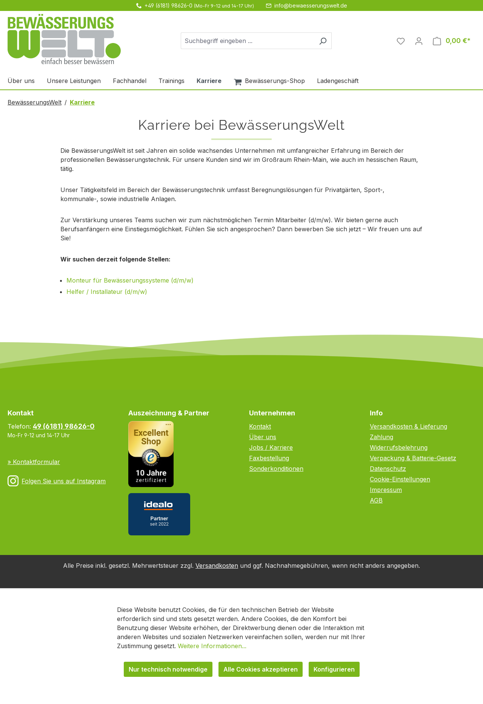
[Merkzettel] (401, 40)
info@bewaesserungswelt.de (310, 5)
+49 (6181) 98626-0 (168, 5)
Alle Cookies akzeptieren (260, 669)
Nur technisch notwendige (168, 669)
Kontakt (260, 426)
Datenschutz (388, 468)
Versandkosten (216, 565)
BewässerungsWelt (35, 102)
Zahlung (381, 437)
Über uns (262, 437)
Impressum (386, 489)
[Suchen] (323, 40)
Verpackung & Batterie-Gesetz (413, 458)
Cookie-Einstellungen (400, 479)
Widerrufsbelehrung (399, 447)
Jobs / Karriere (271, 447)
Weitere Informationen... (212, 646)
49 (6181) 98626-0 (64, 426)
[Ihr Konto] (419, 40)
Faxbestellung (269, 458)
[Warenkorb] (451, 40)
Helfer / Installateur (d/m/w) (106, 291)
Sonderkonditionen (276, 468)
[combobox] (247, 40)
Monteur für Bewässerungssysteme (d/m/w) (130, 280)
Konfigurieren (334, 669)
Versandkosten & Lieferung (408, 426)
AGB (376, 500)
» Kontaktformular (34, 462)
